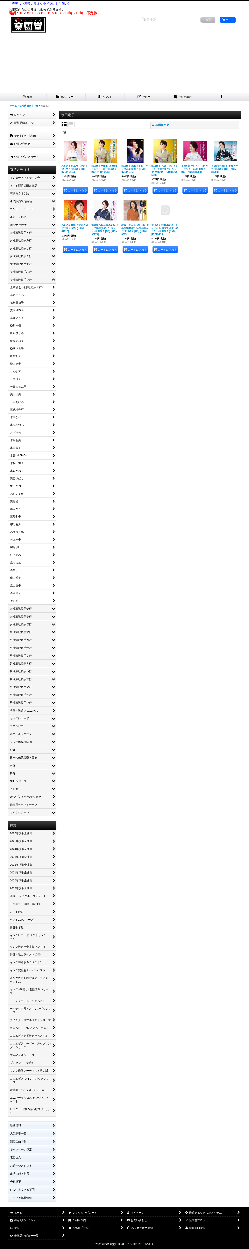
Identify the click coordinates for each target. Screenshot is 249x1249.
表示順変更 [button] (160, 124)
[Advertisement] (124, 63)
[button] (221, 97)
